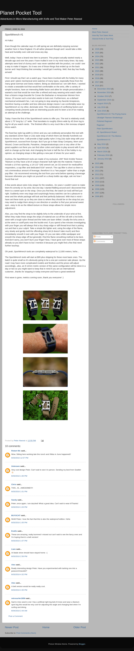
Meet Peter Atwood (100, 32)
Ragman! (101, 125)
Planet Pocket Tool (21, 13)
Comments (99, 241)
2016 (97, 86)
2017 (97, 82)
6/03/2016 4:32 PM (19, 574)
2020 (97, 71)
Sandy (14, 500)
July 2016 (101, 107)
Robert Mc (16, 451)
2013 (97, 171)
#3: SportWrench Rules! (107, 132)
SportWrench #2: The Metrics (109, 136)
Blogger (82, 644)
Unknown (15, 466)
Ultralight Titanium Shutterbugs (110, 118)
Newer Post (12, 627)
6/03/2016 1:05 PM (19, 522)
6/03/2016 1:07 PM (19, 541)
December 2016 (104, 89)
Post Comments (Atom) (26, 633)
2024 (97, 56)
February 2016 (103, 155)
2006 (97, 196)
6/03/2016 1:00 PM (19, 476)
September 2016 (104, 100)
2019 (97, 75)
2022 (97, 64)
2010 (97, 182)
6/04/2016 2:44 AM (19, 611)
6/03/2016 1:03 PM (19, 507)
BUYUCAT (15, 515)
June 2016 (102, 111)
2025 (97, 53)
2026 (97, 49)
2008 (97, 189)
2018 (97, 78)
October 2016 (103, 96)
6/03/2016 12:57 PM (19, 458)
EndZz (14, 531)
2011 (97, 178)
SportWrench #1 (103, 140)
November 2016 (104, 92)
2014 (97, 167)
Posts (97, 237)
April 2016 (101, 148)
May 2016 (101, 144)
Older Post (79, 627)
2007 (97, 193)
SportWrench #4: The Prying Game (111, 114)
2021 (97, 67)
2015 (97, 163)
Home (45, 627)
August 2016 (102, 103)
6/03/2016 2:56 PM (19, 556)
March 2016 (102, 152)
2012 (97, 174)
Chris (13, 484)
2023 (97, 60)
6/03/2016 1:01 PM (19, 491)
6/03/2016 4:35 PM (19, 590)
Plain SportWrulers (105, 129)
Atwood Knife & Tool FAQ (102, 39)
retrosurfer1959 (18, 598)
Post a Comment (16, 616)
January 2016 (103, 159)
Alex (13, 565)
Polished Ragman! (104, 121)
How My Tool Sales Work (102, 35)
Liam (13, 549)
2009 (97, 185)
